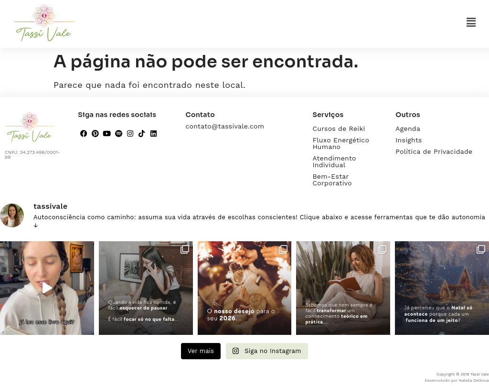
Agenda (407, 128)
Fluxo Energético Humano (340, 143)
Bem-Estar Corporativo (332, 179)
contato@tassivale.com (224, 126)
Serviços (327, 114)
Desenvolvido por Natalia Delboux (457, 380)
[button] (471, 22)
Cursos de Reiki (338, 128)
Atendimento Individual (334, 161)
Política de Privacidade (433, 151)
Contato (200, 114)
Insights (408, 140)
